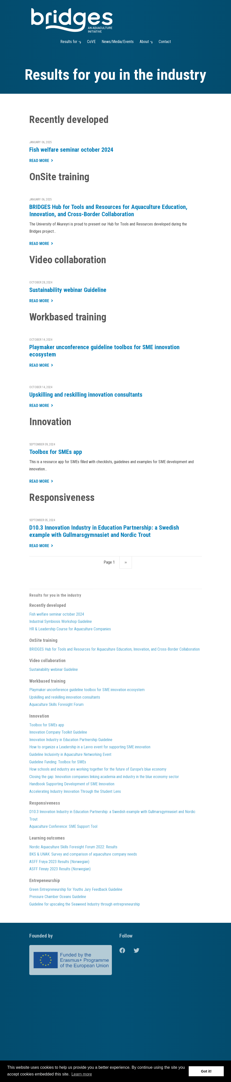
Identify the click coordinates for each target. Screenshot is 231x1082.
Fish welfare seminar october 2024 (71, 149)
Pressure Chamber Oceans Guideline (57, 896)
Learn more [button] (81, 1074)
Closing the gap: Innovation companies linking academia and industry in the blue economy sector (104, 776)
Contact (165, 41)
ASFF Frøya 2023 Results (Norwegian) (59, 861)
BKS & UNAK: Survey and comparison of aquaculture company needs (83, 854)
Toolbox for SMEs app (55, 451)
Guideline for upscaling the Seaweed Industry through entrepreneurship (84, 904)
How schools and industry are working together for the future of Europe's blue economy (97, 769)
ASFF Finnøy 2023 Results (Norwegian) (60, 869)
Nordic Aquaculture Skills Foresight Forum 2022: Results (73, 847)
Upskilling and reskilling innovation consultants (85, 394)
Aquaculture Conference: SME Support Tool (63, 826)
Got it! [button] (206, 1071)
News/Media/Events (118, 41)
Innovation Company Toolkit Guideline (58, 732)
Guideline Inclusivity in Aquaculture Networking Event (70, 754)
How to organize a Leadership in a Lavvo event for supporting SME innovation (89, 747)
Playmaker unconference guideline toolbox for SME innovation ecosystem (104, 351)
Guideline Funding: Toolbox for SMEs (57, 762)
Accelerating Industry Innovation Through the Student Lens (75, 791)
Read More (39, 160)
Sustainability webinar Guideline (67, 289)
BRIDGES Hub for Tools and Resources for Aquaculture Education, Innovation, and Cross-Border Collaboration (108, 210)
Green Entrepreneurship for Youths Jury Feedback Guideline (75, 889)
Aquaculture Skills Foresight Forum (56, 704)
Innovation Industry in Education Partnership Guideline (70, 739)
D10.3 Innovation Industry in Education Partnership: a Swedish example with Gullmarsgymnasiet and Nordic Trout (104, 531)
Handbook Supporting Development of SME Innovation (71, 784)
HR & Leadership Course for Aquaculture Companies (70, 629)
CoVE (91, 41)
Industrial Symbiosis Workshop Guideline (60, 621)
